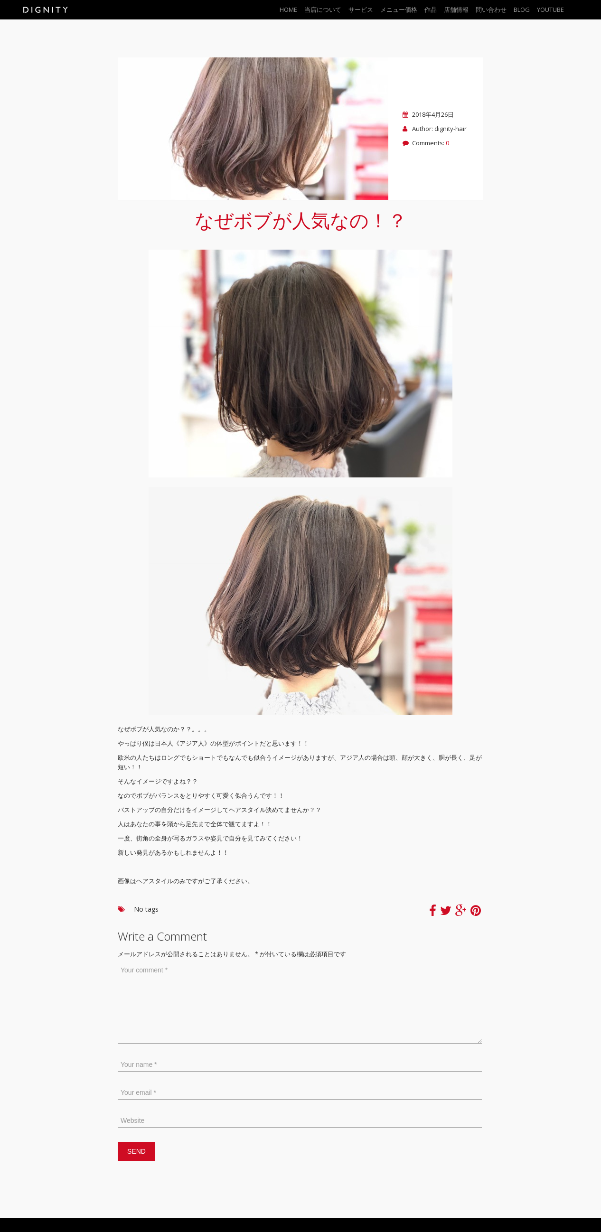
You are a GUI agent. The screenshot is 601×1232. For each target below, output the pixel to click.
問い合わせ (491, 9)
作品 (430, 9)
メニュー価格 (398, 9)
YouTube (550, 9)
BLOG (522, 9)
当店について (322, 9)
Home (288, 9)
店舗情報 (456, 9)
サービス (360, 9)
